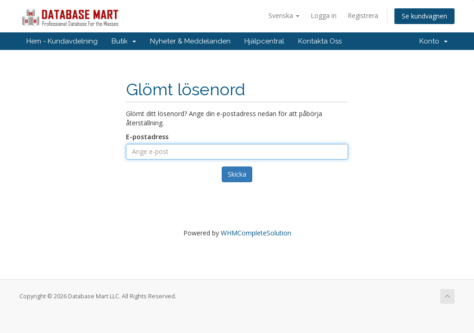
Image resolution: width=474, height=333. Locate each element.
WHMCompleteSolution (256, 232)
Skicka (237, 174)
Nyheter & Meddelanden (190, 41)
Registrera (363, 15)
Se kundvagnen (424, 16)
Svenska (283, 15)
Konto (433, 41)
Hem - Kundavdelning (62, 41)
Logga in (324, 15)
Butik (124, 41)
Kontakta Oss (320, 41)
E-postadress (147, 136)
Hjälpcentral (264, 41)
